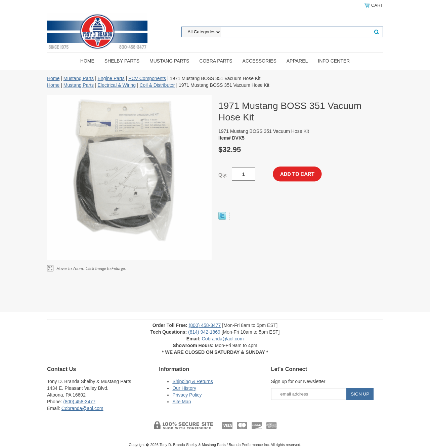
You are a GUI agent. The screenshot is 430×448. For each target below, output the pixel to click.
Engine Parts (110, 78)
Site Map (181, 401)
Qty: (223, 175)
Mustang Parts (169, 61)
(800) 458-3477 (205, 325)
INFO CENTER (334, 61)
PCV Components (147, 78)
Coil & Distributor (157, 85)
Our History (184, 388)
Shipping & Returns (192, 381)
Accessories (259, 61)
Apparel (297, 61)
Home (87, 61)
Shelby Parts (121, 61)
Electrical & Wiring (116, 85)
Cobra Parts (215, 61)
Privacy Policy (187, 395)
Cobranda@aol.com (223, 338)
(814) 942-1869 (204, 332)
